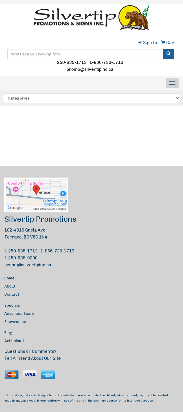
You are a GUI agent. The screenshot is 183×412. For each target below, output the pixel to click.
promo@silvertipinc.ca (90, 69)
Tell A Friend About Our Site (32, 358)
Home (9, 278)
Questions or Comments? (30, 351)
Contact (11, 294)
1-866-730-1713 (106, 62)
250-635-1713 (72, 62)
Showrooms (15, 321)
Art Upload (14, 341)
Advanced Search (20, 313)
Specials (12, 305)
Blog (8, 332)
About (10, 286)
